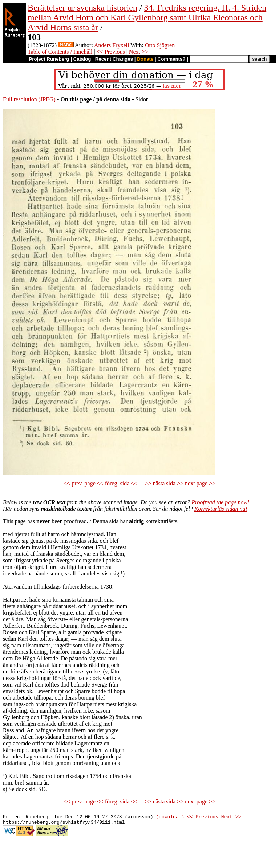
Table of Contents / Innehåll (60, 52)
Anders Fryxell (111, 45)
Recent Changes (114, 59)
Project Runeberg (49, 59)
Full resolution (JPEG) (29, 99)
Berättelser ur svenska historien (82, 7)
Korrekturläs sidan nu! (220, 509)
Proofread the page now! (220, 502)
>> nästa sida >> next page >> (180, 483)
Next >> (138, 52)
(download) (170, 817)
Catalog (82, 59)
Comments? (172, 59)
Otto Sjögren (160, 45)
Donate (145, 59)
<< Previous (111, 52)
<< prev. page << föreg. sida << (100, 483)
